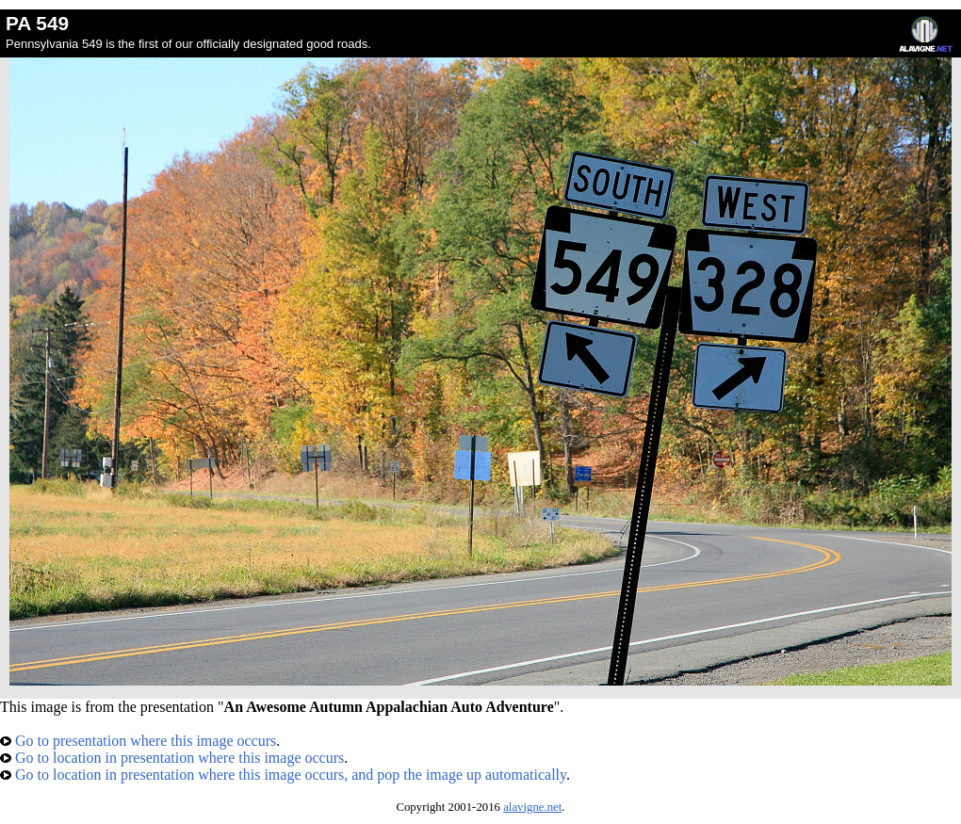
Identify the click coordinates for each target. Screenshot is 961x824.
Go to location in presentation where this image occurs (172, 758)
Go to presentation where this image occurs (138, 741)
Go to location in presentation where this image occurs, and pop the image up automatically (283, 775)
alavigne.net (532, 807)
